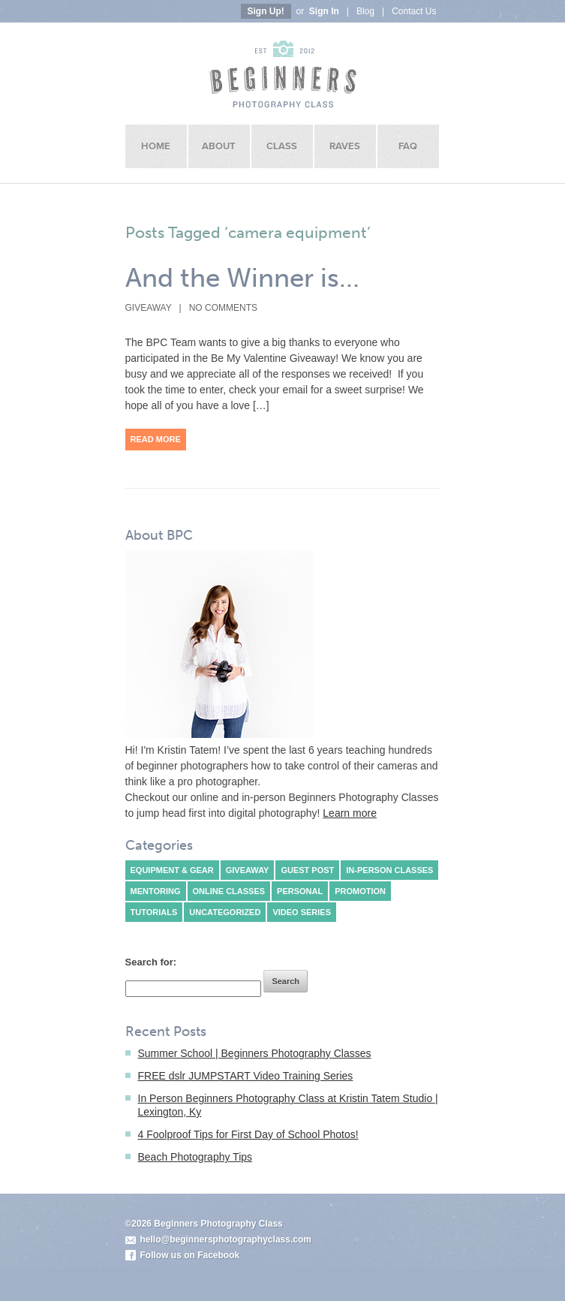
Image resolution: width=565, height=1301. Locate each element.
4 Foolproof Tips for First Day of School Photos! (248, 1134)
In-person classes (389, 870)
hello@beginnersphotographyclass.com (225, 1239)
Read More (156, 439)
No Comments (223, 308)
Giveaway (148, 308)
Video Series (301, 912)
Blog (365, 11)
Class (281, 146)
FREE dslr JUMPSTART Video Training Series (245, 1076)
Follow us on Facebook (190, 1255)
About (219, 146)
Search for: (151, 962)
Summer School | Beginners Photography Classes (254, 1053)
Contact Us (414, 11)
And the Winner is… (242, 278)
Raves (344, 146)
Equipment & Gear (172, 870)
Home (155, 146)
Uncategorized (224, 912)
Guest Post (307, 870)
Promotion (360, 891)
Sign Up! (266, 11)
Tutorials (154, 912)
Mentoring (156, 891)
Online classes (229, 891)
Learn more (350, 813)
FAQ (407, 146)
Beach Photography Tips (195, 1157)
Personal (300, 891)
